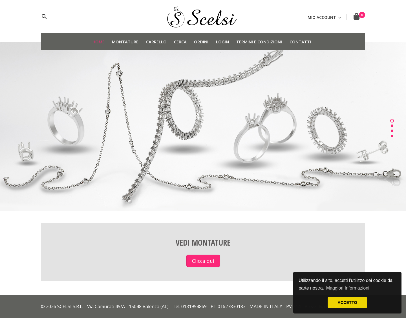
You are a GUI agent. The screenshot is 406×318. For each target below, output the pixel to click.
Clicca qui (203, 260)
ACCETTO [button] (347, 302)
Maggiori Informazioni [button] (347, 288)
